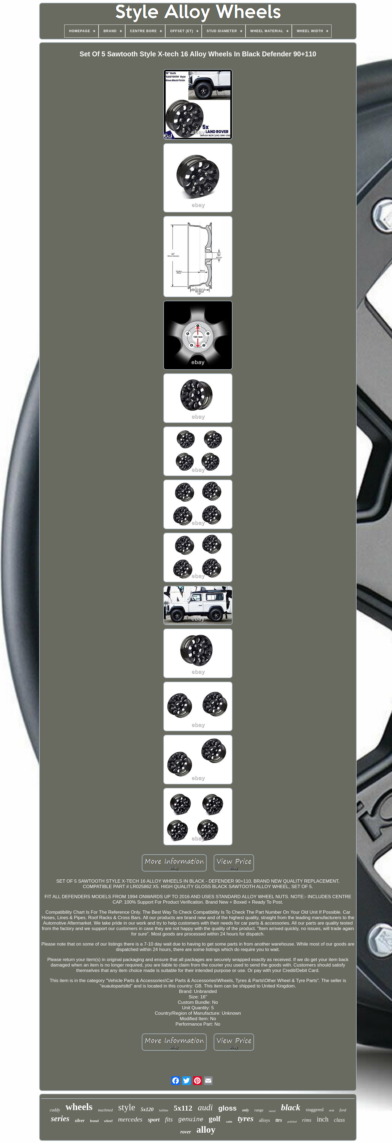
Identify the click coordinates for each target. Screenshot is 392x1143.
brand (94, 1121)
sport (154, 1119)
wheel (108, 1121)
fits (169, 1119)
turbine (163, 1110)
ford (342, 1110)
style (126, 1107)
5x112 (183, 1108)
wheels (79, 1107)
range (258, 1110)
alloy (206, 1129)
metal (272, 1110)
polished (292, 1121)
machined (105, 1110)
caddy (55, 1110)
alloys (264, 1120)
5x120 (147, 1109)
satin (229, 1121)
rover (185, 1132)
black (290, 1107)
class (339, 1120)
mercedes (130, 1119)
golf (215, 1119)
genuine (190, 1119)
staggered (314, 1109)
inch (323, 1119)
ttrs (278, 1120)
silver (80, 1120)
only (245, 1110)
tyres (245, 1118)
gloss (227, 1108)
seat (331, 1110)
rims (306, 1120)
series (60, 1118)
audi (205, 1107)
